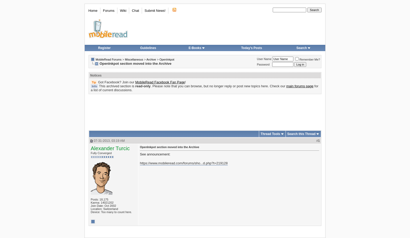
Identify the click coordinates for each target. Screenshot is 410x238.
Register (104, 48)
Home (93, 11)
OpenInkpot (167, 59)
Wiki (123, 11)
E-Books (197, 48)
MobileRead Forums (109, 59)
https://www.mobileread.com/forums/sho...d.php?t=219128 (184, 163)
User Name (264, 59)
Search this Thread (301, 134)
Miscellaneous (134, 59)
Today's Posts (251, 48)
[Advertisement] (205, 110)
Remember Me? (307, 59)
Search (304, 48)
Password (263, 64)
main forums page (300, 86)
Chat (135, 11)
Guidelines (148, 48)
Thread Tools (270, 134)
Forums (109, 11)
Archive (151, 59)
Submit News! (155, 11)
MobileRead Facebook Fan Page (160, 82)
